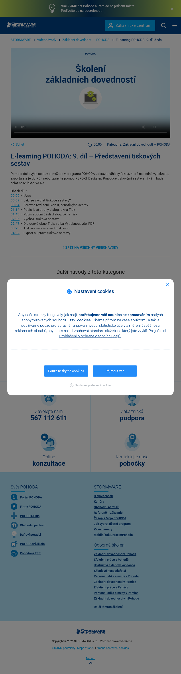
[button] (91, 385)
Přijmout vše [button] (115, 371)
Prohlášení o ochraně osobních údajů (90, 336)
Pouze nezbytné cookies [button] (66, 371)
